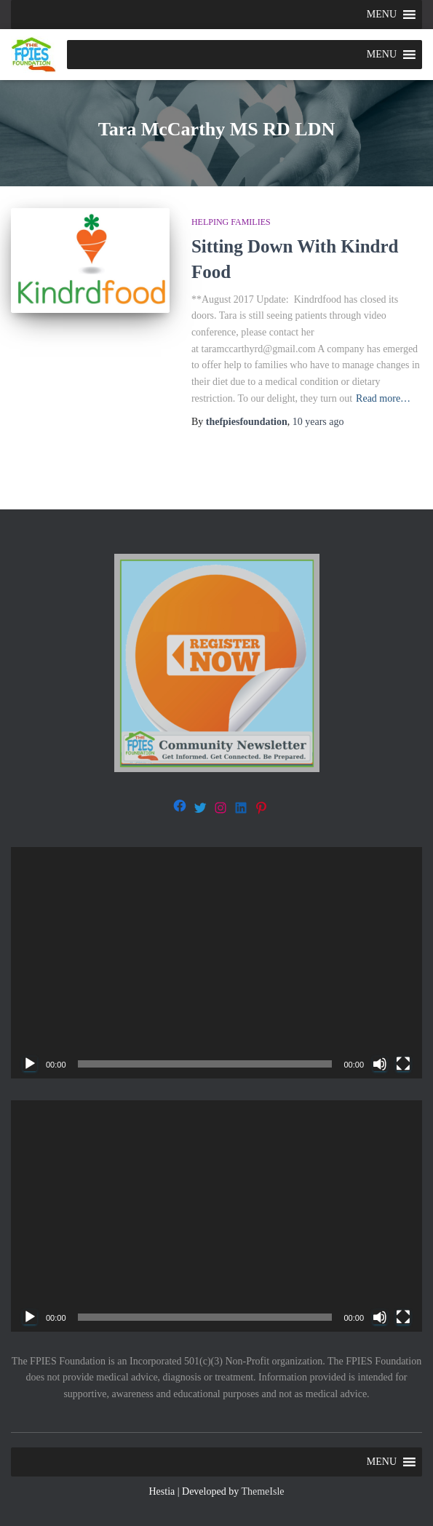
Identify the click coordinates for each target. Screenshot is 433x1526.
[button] (382, 14)
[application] (216, 962)
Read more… (383, 398)
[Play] (30, 1064)
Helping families (231, 222)
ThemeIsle (262, 1491)
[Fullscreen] (403, 1064)
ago (318, 421)
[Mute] (380, 1064)
